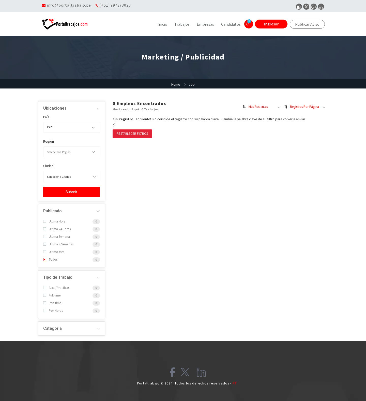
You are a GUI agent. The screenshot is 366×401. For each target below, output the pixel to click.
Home (175, 84)
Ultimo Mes (53, 252)
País (46, 117)
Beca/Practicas (56, 287)
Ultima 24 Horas (57, 229)
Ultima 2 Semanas (58, 244)
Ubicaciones (55, 108)
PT (235, 383)
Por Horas (53, 310)
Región (48, 141)
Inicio (162, 24)
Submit (71, 192)
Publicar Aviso (307, 24)
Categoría (52, 328)
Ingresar (271, 23)
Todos (50, 259)
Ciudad (48, 166)
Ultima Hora (54, 221)
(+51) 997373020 (115, 5)
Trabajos (182, 24)
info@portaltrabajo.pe (69, 5)
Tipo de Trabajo (57, 277)
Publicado (52, 211)
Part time (52, 303)
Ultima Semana (56, 236)
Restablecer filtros (132, 133)
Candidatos (231, 24)
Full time (51, 295)
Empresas (205, 24)
